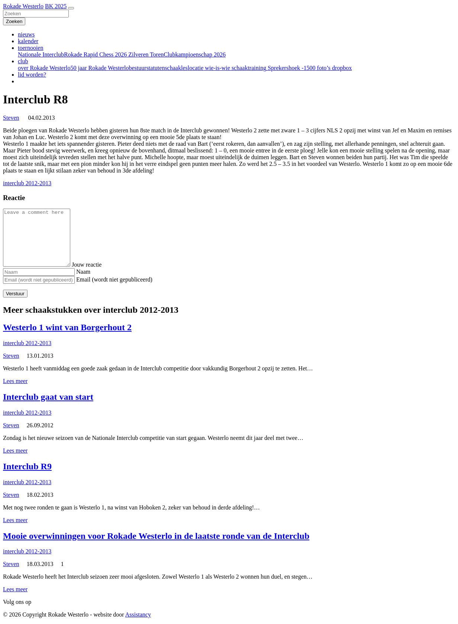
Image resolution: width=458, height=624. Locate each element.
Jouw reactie (94, 264)
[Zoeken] (36, 13)
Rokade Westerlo (23, 6)
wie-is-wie (216, 68)
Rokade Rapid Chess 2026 (95, 54)
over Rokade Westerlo (44, 68)
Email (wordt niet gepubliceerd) (114, 279)
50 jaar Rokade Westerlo (99, 68)
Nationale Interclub (41, 54)
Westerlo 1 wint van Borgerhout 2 (67, 327)
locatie (196, 68)
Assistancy (138, 614)
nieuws (26, 34)
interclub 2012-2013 (27, 183)
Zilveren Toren (145, 54)
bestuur (137, 68)
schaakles (176, 68)
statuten (155, 68)
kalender (28, 41)
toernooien (30, 48)
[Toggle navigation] (71, 8)
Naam (83, 271)
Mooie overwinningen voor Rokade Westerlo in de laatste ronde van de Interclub (156, 536)
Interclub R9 (27, 466)
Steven (11, 118)
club (23, 61)
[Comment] (40, 238)
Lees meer (15, 381)
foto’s (323, 68)
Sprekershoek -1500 (290, 68)
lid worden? (32, 74)
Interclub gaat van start (48, 397)
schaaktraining (248, 68)
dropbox (341, 68)
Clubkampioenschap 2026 (195, 54)
